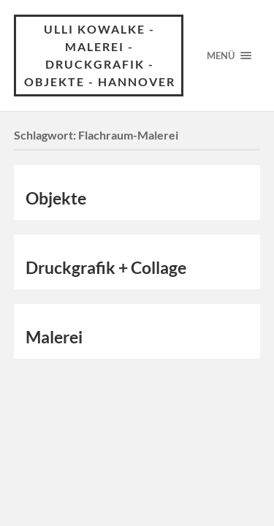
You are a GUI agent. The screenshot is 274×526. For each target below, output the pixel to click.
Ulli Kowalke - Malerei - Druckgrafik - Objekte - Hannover (99, 55)
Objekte (56, 198)
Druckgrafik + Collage (106, 268)
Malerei (54, 337)
